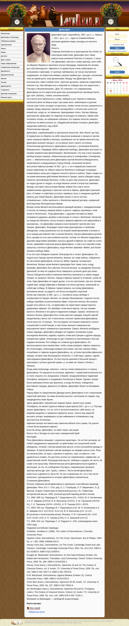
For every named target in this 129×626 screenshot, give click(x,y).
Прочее (4, 78)
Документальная (7, 75)
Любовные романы (8, 41)
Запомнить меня (117, 45)
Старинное (5, 90)
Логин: (117, 35)
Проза (3, 48)
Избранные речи (36, 612)
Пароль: (117, 40)
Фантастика (5, 33)
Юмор (3, 52)
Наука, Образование (8, 63)
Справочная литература (10, 67)
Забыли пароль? (122, 51)
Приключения (6, 45)
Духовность (5, 71)
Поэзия (3, 82)
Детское (4, 56)
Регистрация (111, 51)
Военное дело (6, 97)
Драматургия (6, 86)
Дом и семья (6, 60)
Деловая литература (9, 93)
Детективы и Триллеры (10, 37)
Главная (11, 29)
